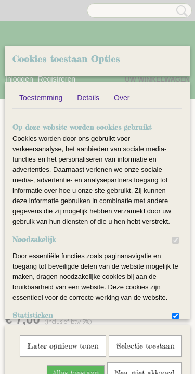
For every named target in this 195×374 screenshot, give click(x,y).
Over (121, 176)
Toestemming (40, 176)
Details (88, 176)
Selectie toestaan (145, 314)
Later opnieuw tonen (63, 314)
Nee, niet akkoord (144, 341)
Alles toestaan (76, 341)
